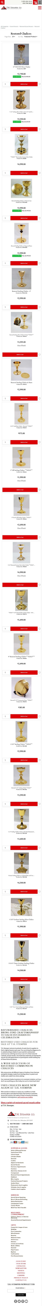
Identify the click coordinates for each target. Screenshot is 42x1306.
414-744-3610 (15, 1124)
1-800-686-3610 (26, 1)
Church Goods (15, 1154)
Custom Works (15, 1205)
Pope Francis (15, 1249)
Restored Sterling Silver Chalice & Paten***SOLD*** (21, 335)
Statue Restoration (16, 1201)
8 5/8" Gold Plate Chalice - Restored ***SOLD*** (21, 426)
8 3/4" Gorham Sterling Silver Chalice (21, 919)
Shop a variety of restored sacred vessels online (20, 1102)
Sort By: (20, 36)
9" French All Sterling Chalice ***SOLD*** (21, 517)
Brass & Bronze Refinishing (19, 1199)
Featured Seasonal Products (19, 1181)
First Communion (16, 1231)
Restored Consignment (17, 1213)
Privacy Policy (21, 1278)
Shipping (21, 1273)
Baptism (13, 1252)
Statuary (13, 1241)
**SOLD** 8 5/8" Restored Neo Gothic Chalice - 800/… (21, 612)
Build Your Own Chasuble (18, 1207)
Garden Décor (15, 1183)
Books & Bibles (15, 1245)
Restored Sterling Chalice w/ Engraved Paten (21, 246)
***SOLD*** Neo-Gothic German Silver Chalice (21, 157)
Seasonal (13, 1158)
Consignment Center (17, 1203)
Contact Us (21, 1280)
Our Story (21, 1261)
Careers (21, 1275)
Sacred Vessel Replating (18, 1197)
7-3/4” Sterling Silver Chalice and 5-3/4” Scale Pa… (21, 112)
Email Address (20, 1288)
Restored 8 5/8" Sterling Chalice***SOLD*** (21, 788)
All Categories (4, 26)
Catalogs (21, 1266)
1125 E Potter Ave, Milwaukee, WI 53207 (21, 1120)
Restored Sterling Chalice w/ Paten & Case (21, 201)
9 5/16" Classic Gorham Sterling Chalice (21, 963)
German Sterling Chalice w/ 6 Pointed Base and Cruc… (21, 875)
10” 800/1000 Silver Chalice (21, 67)
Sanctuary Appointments (18, 1166)
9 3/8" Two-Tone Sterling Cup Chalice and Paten (21, 1007)
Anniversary (14, 1239)
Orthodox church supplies (18, 1187)
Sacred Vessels (14, 26)
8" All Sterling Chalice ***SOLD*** (21, 470)
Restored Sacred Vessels (26, 26)
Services (15, 1195)
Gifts (13, 1225)
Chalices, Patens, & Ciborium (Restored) (19, 1217)
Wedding (13, 1229)
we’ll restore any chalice (25, 1097)
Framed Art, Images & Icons (19, 1227)
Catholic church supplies (18, 1189)
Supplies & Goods (19, 1148)
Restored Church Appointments (20, 1175)
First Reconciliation (17, 1256)
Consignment (15, 1173)
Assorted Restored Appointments (21, 1220)
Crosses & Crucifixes (17, 1243)
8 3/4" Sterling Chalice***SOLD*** (21, 744)
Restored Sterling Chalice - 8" (21, 291)
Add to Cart (24, 84)
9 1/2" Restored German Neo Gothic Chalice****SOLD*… (21, 565)
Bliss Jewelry (15, 1179)
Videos (21, 1270)
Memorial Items (16, 1237)
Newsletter (21, 1268)
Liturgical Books (16, 1156)
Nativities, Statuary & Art (19, 1170)
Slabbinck (14, 1177)
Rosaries (13, 1235)
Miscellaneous (15, 1233)
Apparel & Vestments (17, 1162)
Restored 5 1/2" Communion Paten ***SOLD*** (22, 700)
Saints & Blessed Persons (18, 1150)
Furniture (14, 1168)
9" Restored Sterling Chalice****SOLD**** (21, 656)
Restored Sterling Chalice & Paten (21, 382)
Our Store (21, 1263)
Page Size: (8, 36)
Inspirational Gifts (16, 1152)
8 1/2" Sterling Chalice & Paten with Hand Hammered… (21, 832)
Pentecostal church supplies (19, 1185)
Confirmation (15, 1254)
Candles (13, 1160)
